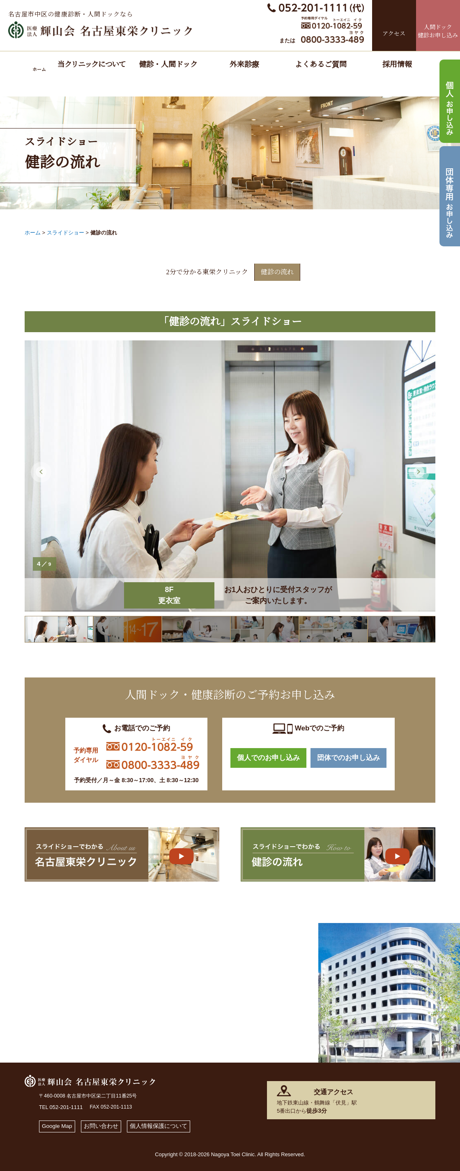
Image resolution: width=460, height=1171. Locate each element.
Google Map (59, 1123)
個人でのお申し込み (268, 756)
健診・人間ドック (168, 64)
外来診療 (244, 64)
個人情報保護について (166, 1123)
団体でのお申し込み (348, 756)
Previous (41, 469)
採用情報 (397, 64)
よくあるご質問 (321, 64)
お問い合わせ (105, 1123)
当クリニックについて (92, 64)
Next (419, 469)
